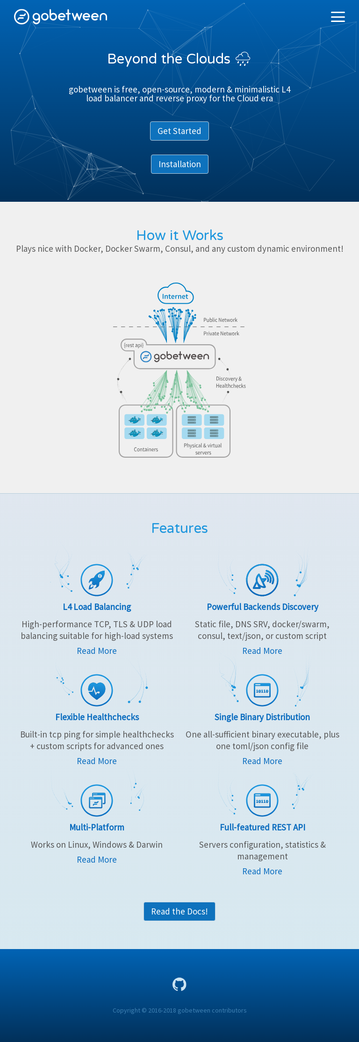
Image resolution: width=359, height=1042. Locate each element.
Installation (179, 164)
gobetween (61, 17)
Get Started (179, 130)
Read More (97, 650)
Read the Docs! (179, 911)
